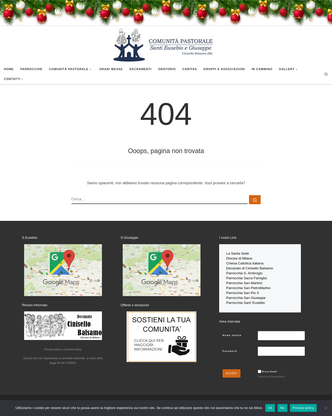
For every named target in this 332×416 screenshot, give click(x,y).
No (282, 408)
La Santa (233, 253)
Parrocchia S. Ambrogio (244, 272)
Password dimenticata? (271, 374)
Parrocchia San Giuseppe (246, 295)
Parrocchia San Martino (244, 281)
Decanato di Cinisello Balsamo (249, 267)
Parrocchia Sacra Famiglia (246, 277)
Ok (270, 408)
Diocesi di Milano (239, 258)
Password (230, 348)
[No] (325, 408)
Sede (245, 253)
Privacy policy (303, 408)
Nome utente (232, 332)
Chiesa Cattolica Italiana (245, 263)
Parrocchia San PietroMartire (248, 286)
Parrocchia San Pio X (242, 291)
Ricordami (270, 368)
